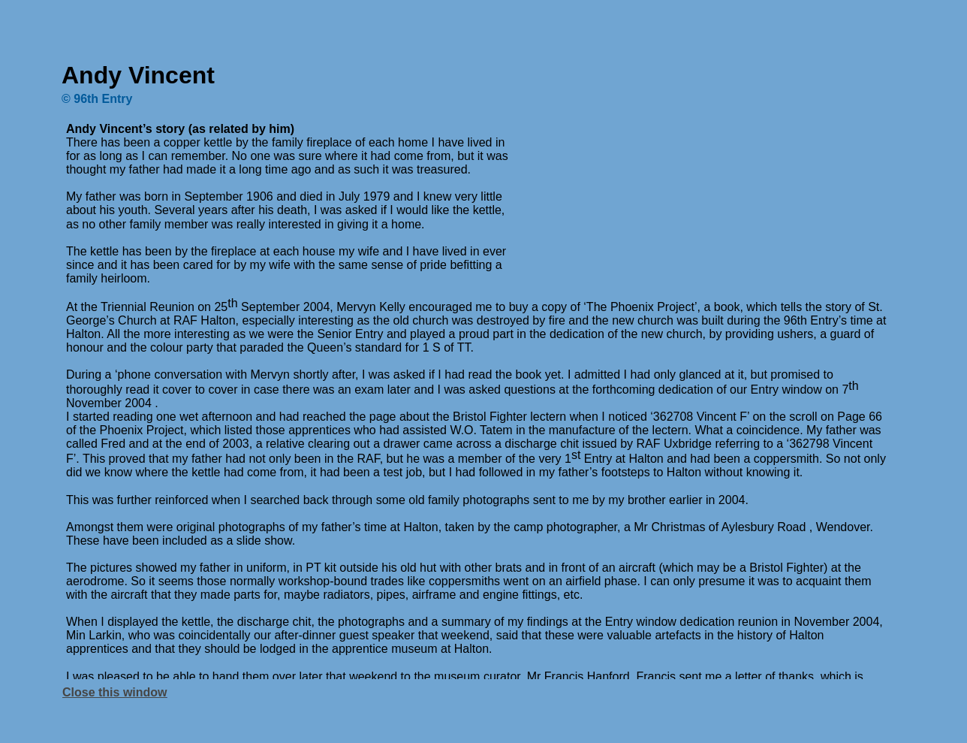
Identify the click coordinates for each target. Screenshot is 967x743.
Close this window (114, 692)
